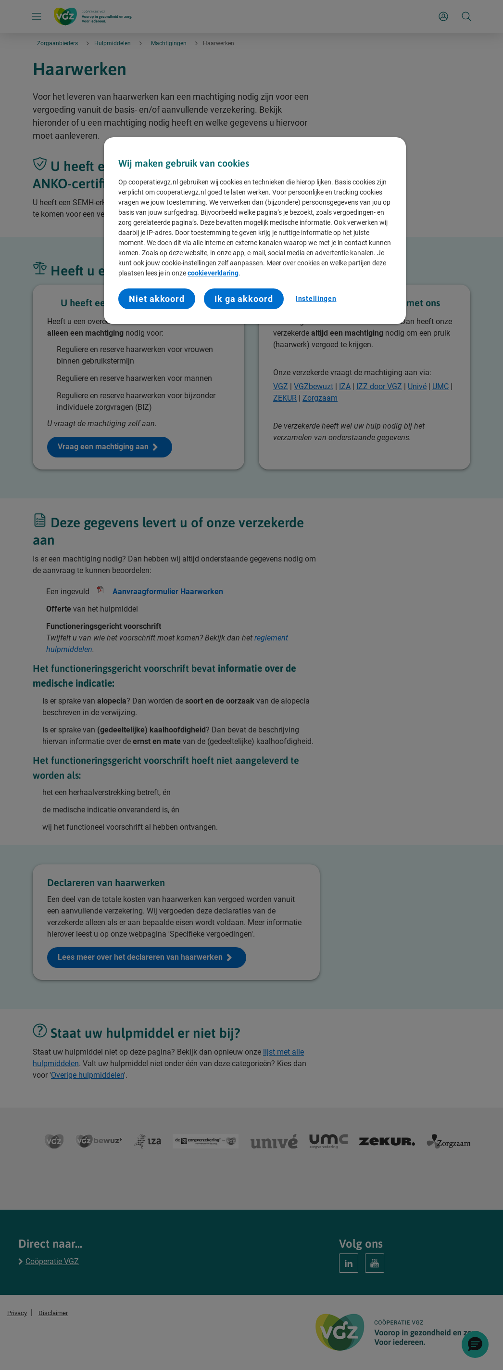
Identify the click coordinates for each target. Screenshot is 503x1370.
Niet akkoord (157, 299)
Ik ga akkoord (243, 299)
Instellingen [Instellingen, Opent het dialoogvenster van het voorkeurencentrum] (316, 298)
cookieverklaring (213, 273)
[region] (255, 231)
